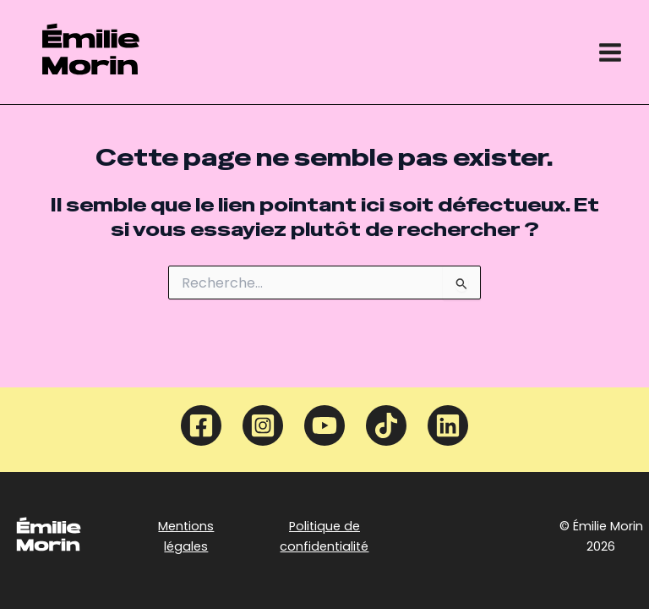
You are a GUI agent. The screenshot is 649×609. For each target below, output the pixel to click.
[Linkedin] (448, 425)
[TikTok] (386, 425)
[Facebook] (201, 425)
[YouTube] (324, 425)
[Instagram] (263, 425)
